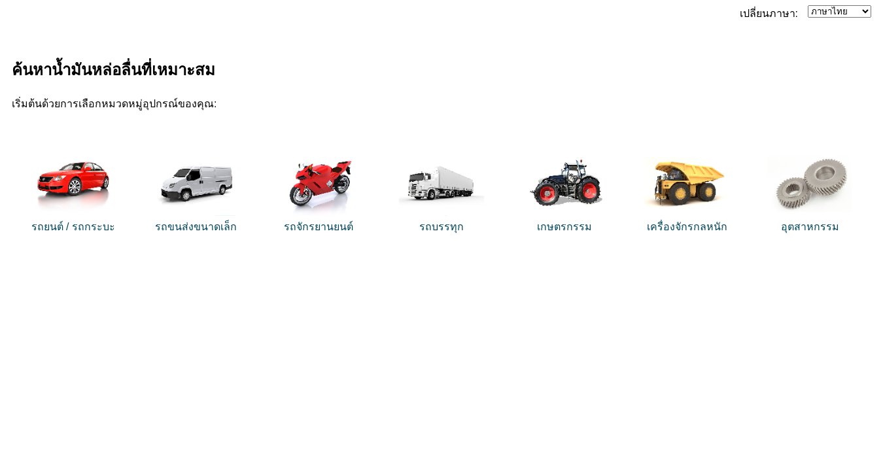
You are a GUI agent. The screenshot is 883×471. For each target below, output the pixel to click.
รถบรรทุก (441, 226)
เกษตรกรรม (564, 226)
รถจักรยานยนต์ (318, 226)
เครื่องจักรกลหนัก (687, 226)
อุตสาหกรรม (810, 226)
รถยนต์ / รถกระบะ (73, 226)
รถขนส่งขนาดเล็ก (196, 226)
